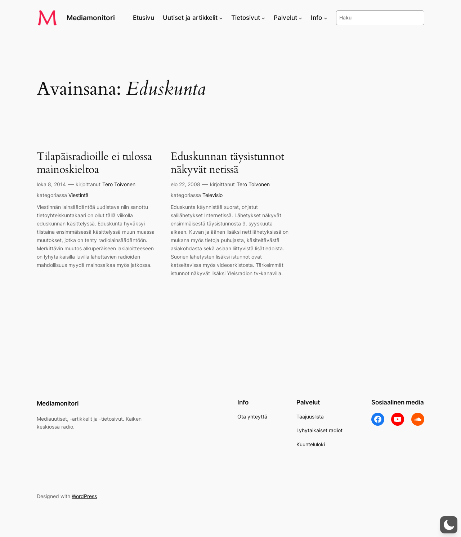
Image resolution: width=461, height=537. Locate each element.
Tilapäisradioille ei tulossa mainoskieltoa (94, 163)
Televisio (212, 195)
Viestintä (78, 195)
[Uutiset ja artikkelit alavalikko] (221, 17)
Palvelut (308, 402)
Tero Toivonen (118, 184)
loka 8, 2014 (51, 184)
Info (243, 402)
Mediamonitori (91, 17)
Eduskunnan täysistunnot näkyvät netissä (227, 163)
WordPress (84, 496)
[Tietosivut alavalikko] (263, 17)
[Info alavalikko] (325, 17)
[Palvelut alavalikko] (300, 17)
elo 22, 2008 (185, 184)
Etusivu (143, 17)
